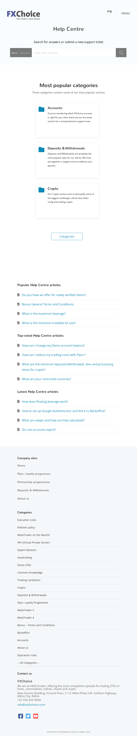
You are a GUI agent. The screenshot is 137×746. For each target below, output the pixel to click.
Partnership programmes (33, 482)
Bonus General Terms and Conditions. (48, 304)
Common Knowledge (30, 572)
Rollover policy (26, 527)
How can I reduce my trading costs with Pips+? (53, 355)
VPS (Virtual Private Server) (33, 542)
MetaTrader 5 (25, 610)
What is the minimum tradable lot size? (49, 323)
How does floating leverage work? (45, 402)
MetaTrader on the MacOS (33, 535)
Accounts (22, 640)
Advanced (25, 52)
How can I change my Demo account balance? (53, 345)
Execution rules (26, 520)
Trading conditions (28, 580)
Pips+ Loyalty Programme (32, 602)
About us (23, 498)
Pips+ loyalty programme (33, 474)
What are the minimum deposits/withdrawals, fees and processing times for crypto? (67, 367)
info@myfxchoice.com (31, 704)
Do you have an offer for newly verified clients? (54, 295)
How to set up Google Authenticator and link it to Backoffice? (63, 411)
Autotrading (24, 557)
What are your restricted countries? (46, 379)
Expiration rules (27, 655)
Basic (14, 52)
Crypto (21, 587)
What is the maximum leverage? (44, 314)
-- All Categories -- (28, 662)
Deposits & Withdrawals (33, 490)
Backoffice (23, 632)
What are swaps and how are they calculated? (53, 420)
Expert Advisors (26, 550)
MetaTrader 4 (25, 617)
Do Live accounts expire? (39, 430)
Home (21, 465)
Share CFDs (24, 565)
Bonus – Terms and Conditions (36, 625)
